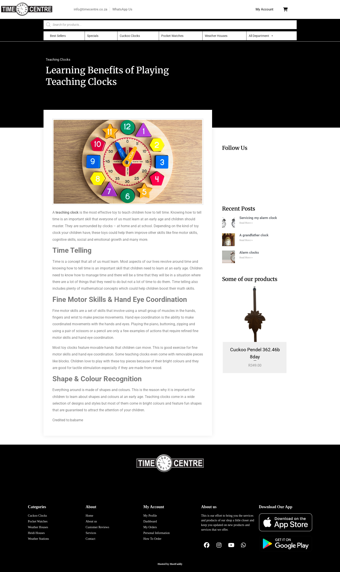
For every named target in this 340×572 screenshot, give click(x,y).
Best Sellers (58, 36)
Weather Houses (216, 36)
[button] (264, 9)
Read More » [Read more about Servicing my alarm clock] (246, 222)
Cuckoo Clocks (130, 36)
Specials (92, 36)
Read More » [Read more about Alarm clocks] (246, 257)
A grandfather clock (253, 235)
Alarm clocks (249, 253)
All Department (259, 36)
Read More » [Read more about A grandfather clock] (246, 240)
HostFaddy (176, 564)
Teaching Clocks (58, 60)
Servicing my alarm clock (258, 218)
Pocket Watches (172, 36)
